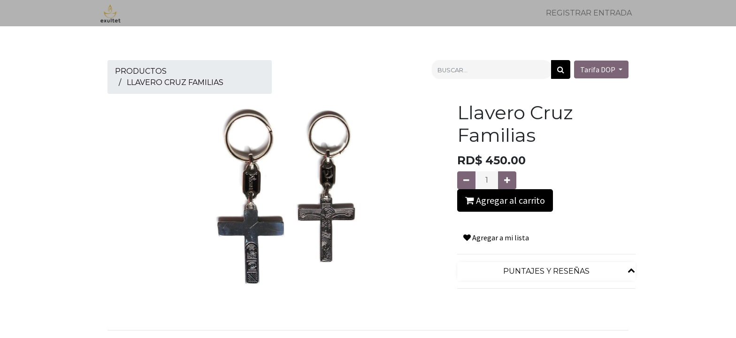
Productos (141, 71)
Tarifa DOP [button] (598, 69)
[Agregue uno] (507, 180)
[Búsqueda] (560, 69)
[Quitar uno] (466, 180)
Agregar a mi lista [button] (496, 237)
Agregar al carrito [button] (505, 200)
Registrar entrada (589, 12)
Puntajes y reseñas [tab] (546, 271)
